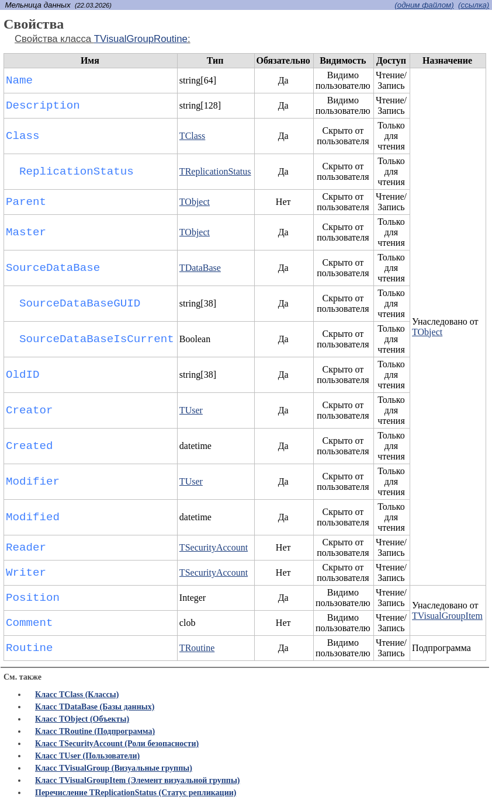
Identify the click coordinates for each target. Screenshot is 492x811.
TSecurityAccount (213, 547)
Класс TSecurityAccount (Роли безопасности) (117, 743)
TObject (427, 332)
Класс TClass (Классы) (77, 694)
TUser (191, 410)
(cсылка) (473, 5)
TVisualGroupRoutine (141, 38)
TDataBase (200, 268)
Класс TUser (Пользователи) (87, 755)
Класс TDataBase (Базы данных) (94, 706)
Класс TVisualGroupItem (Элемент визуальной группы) (137, 780)
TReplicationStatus (215, 171)
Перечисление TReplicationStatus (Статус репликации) (135, 792)
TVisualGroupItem (447, 616)
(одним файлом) (423, 5)
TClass (192, 136)
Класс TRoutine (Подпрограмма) (95, 731)
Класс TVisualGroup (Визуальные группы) (113, 768)
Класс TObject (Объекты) (82, 719)
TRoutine (196, 648)
